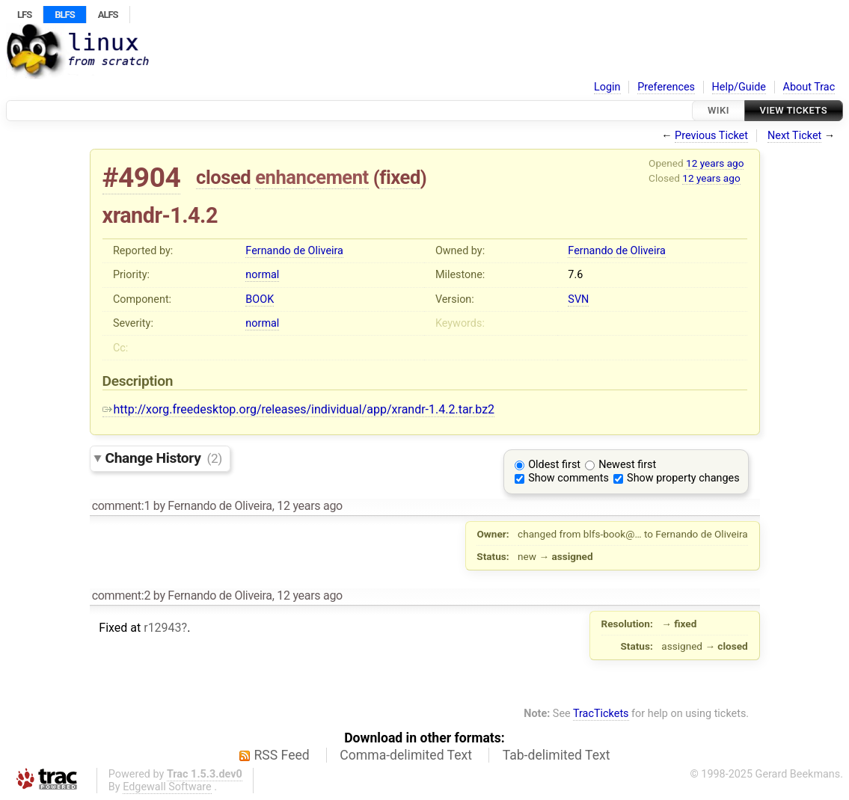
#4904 (141, 177)
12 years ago (715, 163)
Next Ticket (794, 135)
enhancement (312, 177)
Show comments (568, 478)
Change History (163, 458)
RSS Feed (282, 755)
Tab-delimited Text (556, 755)
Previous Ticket (711, 135)
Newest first (627, 464)
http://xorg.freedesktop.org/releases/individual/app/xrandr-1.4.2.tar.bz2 (298, 409)
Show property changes (683, 478)
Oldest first (554, 464)
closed (223, 177)
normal (262, 274)
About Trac (809, 87)
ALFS (108, 14)
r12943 (162, 628)
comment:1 (121, 506)
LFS (24, 14)
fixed (399, 177)
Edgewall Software (167, 787)
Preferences (666, 87)
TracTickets (601, 713)
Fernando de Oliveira (294, 250)
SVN (578, 299)
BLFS (64, 14)
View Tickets (793, 110)
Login (607, 87)
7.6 (575, 274)
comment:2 (121, 595)
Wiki (718, 110)
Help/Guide (739, 87)
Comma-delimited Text (406, 755)
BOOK (259, 299)
